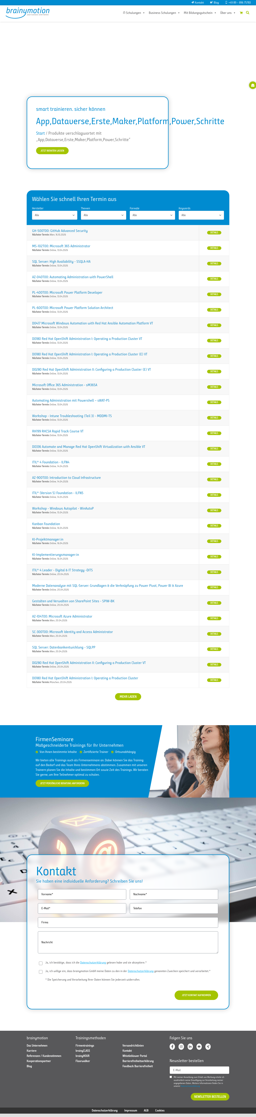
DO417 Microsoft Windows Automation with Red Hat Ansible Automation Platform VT (92, 324)
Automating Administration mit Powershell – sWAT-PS (71, 401)
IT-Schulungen (129, 13)
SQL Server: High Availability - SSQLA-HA (61, 262)
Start (40, 133)
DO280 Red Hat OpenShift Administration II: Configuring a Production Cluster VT (89, 663)
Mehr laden (128, 697)
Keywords (184, 209)
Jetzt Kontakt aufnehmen (192, 997)
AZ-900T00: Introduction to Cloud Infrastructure (66, 478)
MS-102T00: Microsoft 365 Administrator (61, 247)
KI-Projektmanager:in (47, 540)
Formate (134, 209)
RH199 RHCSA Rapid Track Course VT (58, 432)
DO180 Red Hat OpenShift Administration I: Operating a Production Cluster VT (87, 339)
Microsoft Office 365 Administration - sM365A (64, 385)
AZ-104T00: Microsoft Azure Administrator (62, 617)
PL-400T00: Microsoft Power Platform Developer (67, 293)
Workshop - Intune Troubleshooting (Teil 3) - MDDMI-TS (72, 416)
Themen (85, 209)
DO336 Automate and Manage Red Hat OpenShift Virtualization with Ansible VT (88, 447)
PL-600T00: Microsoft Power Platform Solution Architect (72, 308)
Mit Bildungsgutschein (195, 13)
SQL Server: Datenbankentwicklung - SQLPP (63, 648)
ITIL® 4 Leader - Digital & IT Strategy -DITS (62, 571)
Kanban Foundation (46, 524)
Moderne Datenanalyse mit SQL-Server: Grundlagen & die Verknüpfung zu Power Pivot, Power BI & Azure (107, 586)
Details (214, 233)
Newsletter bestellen (210, 1100)
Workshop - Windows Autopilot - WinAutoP (63, 509)
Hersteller (38, 209)
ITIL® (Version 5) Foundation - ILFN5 (57, 493)
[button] (248, 13)
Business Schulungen (159, 13)
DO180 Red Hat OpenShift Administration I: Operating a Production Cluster (85, 679)
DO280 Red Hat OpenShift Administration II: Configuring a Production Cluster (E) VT (91, 370)
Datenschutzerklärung (93, 963)
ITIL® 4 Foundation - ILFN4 (50, 463)
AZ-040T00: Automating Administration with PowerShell (72, 278)
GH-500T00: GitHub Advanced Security (60, 231)
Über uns (223, 13)
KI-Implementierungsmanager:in (55, 555)
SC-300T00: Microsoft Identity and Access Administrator (72, 632)
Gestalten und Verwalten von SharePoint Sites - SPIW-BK (73, 602)
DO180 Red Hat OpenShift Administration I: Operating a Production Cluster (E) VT (89, 355)
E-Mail (177, 1073)
